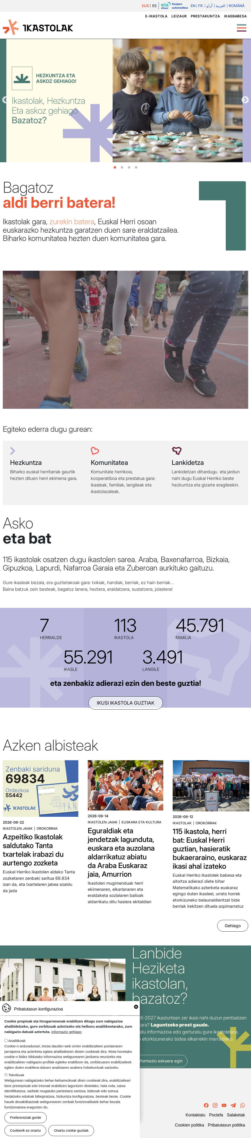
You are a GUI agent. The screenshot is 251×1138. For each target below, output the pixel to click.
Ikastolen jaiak (18, 828)
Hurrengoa (245, 100)
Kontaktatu (195, 1115)
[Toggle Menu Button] (241, 25)
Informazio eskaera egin (160, 1060)
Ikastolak (182, 823)
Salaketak (236, 1115)
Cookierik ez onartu (25, 1130)
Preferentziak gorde (25, 1117)
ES (154, 6)
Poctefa (216, 1115)
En (193, 6)
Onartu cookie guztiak (71, 1130)
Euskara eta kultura (141, 822)
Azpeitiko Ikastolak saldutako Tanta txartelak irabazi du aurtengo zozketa (33, 849)
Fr (200, 6)
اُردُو (209, 6)
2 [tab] (122, 167)
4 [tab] (136, 167)
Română (236, 6)
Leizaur (179, 16)
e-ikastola (156, 16)
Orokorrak (47, 828)
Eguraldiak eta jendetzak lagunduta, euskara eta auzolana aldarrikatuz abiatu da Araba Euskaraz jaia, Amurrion (121, 852)
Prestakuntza (205, 16)
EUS (145, 6)
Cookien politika (189, 1125)
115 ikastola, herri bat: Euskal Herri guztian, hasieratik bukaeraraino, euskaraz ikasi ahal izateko (210, 848)
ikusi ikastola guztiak (125, 703)
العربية (220, 6)
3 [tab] (129, 167)
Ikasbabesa (235, 16)
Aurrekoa (6, 100)
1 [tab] (115, 167)
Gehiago (233, 925)
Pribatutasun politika (226, 1125)
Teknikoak (16, 1075)
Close (136, 1007)
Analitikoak (16, 1041)
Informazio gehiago (66, 1032)
